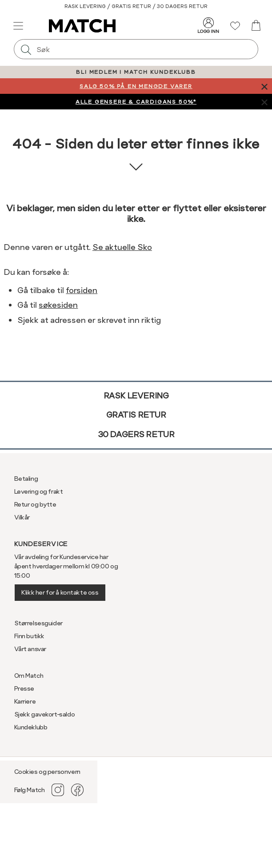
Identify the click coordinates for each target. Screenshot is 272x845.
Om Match (29, 676)
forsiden (81, 290)
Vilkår (22, 517)
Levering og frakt (38, 491)
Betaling (26, 479)
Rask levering (136, 395)
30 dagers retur (136, 434)
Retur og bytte (35, 504)
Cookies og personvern (47, 772)
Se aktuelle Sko (122, 247)
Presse (24, 688)
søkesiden (58, 305)
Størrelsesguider (38, 623)
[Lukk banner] (264, 86)
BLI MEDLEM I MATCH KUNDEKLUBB (136, 72)
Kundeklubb (31, 727)
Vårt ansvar (30, 649)
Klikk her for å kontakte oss (59, 592)
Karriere (25, 701)
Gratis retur (136, 415)
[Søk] (26, 49)
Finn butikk (29, 636)
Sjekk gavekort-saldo (44, 714)
